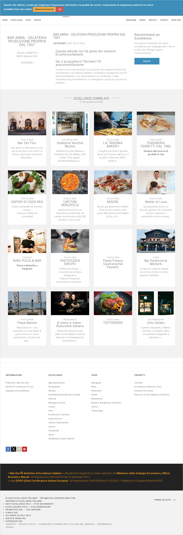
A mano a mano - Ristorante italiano (70, 324)
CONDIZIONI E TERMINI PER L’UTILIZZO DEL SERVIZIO (66, 524)
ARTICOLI (153, 20)
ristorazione (55, 418)
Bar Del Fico (27, 143)
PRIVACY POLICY (27, 524)
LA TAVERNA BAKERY (113, 144)
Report (147, 61)
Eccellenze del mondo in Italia (64, 394)
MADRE (113, 202)
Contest (138, 383)
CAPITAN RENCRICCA (70, 203)
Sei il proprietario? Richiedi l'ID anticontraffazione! (78, 63)
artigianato (54, 386)
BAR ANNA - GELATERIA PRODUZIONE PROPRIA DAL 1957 (27, 41)
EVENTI (142, 20)
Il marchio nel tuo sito (17, 383)
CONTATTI (11, 524)
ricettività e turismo (59, 414)
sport (51, 434)
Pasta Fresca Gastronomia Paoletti (113, 264)
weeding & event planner (61, 438)
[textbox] (156, 153)
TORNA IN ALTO (165, 500)
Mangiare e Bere (57, 403)
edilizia (52, 399)
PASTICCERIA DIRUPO (70, 262)
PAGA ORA (176, 20)
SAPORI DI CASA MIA (27, 202)
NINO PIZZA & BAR (27, 260)
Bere (94, 386)
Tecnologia (97, 411)
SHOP (28, 20)
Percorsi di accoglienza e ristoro (152, 394)
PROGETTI (139, 375)
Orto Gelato (156, 322)
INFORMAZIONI (14, 375)
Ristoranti (97, 391)
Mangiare (96, 383)
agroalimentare (57, 383)
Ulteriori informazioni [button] (44, 9)
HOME (5, 20)
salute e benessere (59, 422)
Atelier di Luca (156, 202)
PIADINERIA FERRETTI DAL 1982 (156, 144)
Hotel (94, 394)
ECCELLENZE (16, 20)
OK (59, 9)
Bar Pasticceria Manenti (155, 262)
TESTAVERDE (113, 322)
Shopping (54, 430)
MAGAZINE (131, 20)
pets (51, 411)
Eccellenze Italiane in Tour (148, 386)
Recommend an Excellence (147, 36)
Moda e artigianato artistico (106, 403)
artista (52, 391)
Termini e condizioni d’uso (20, 386)
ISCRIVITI (164, 20)
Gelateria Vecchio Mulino (70, 144)
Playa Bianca (27, 322)
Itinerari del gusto (143, 391)
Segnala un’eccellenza (17, 391)
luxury (52, 406)
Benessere (97, 399)
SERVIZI (37, 20)
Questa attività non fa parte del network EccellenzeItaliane (86, 53)
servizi (52, 426)
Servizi (95, 406)
